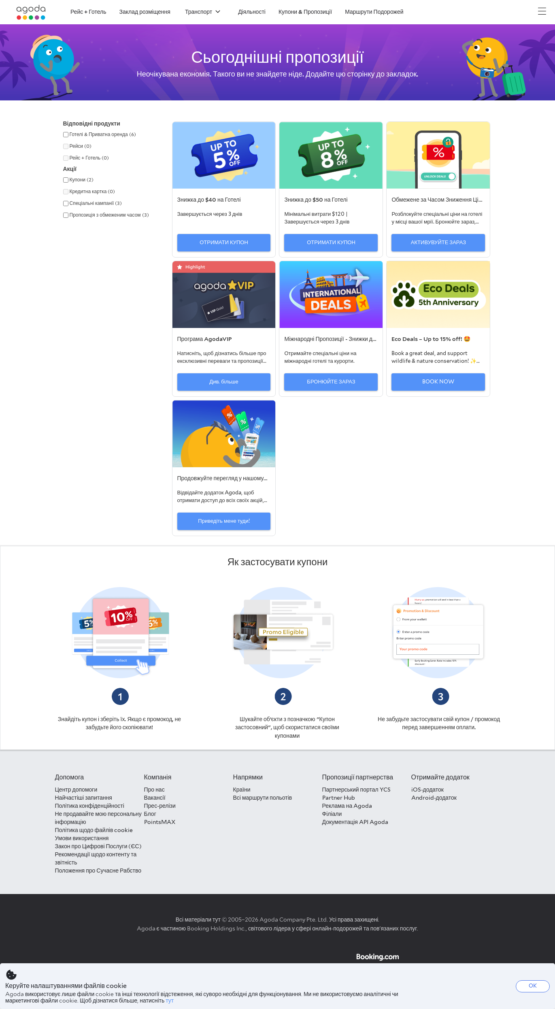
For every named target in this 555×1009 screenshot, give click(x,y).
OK (533, 986)
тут (170, 1000)
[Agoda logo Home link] (31, 12)
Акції (70, 169)
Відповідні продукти (91, 123)
